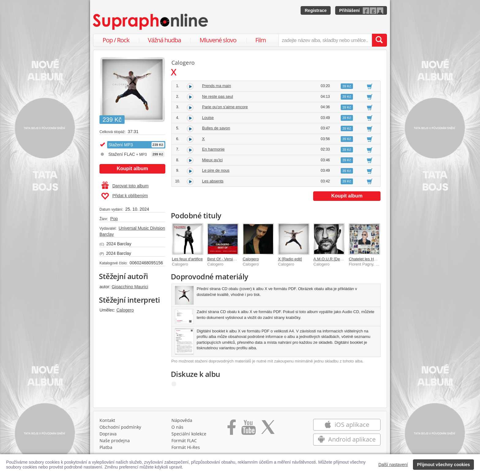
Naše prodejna (114, 440)
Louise (208, 117)
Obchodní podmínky (120, 427)
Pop (114, 218)
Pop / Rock (116, 40)
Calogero (125, 310)
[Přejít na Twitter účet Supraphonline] (268, 429)
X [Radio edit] (290, 259)
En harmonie (213, 149)
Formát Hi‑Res (185, 447)
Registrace (316, 10)
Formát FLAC (184, 440)
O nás (177, 427)
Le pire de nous (216, 170)
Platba (105, 447)
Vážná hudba (164, 40)
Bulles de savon (216, 128)
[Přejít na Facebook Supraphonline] (231, 429)
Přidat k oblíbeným (124, 196)
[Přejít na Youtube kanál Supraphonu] (248, 429)
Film (260, 40)
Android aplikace (347, 439)
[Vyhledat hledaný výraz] (379, 40)
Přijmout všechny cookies (443, 464)
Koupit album (132, 168)
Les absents (212, 181)
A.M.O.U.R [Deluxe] (330, 259)
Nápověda (181, 420)
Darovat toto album (125, 186)
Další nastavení (393, 464)
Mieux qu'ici (212, 160)
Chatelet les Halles (365, 259)
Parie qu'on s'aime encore (225, 107)
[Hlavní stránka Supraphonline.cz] (151, 22)
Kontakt (107, 420)
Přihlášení (349, 10)
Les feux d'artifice (187, 259)
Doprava (108, 434)
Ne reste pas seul (217, 96)
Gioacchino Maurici (130, 286)
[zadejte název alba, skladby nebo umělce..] (325, 40)
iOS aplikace (346, 424)
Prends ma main (216, 85)
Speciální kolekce (188, 434)
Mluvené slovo (218, 40)
